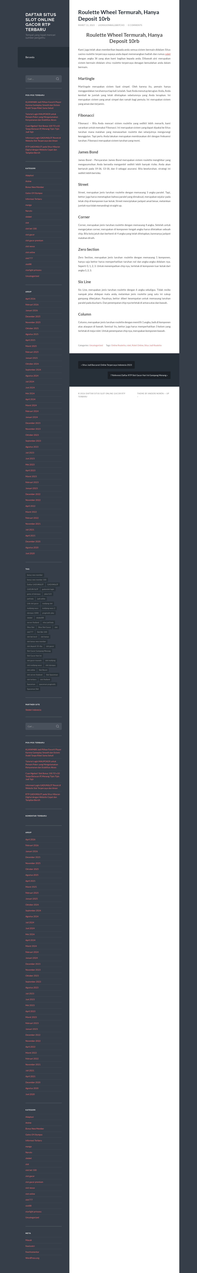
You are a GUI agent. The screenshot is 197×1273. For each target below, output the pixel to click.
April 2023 (30, 470)
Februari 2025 (32, 352)
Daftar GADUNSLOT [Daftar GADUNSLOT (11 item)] (35, 584)
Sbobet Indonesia (33, 710)
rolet (168, 53)
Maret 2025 (31, 346)
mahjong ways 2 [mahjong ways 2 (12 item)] (48, 608)
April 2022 (30, 506)
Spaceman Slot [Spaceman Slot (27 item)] (33, 689)
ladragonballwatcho (111, 25)
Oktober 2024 (32, 363)
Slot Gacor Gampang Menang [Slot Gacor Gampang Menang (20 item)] (39, 651)
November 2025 (33, 322)
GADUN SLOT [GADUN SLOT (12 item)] (32, 589)
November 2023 (33, 429)
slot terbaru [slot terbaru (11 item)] (31, 679)
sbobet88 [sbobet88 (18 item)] (40, 618)
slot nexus (30, 246)
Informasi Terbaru (33, 199)
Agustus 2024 (31, 375)
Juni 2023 (30, 458)
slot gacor (30, 234)
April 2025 (30, 340)
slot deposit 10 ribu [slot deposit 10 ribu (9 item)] (34, 646)
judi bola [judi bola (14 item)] (30, 599)
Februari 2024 (32, 411)
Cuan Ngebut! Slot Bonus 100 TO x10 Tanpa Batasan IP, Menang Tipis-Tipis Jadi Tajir (42, 129)
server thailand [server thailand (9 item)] (33, 622)
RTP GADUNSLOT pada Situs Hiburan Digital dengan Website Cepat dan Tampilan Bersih (42, 149)
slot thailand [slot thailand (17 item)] (45, 679)
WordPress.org (32, 1258)
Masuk (28, 1240)
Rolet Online (138, 345)
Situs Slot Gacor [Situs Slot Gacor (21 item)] (44, 627)
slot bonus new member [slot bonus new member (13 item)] (36, 641)
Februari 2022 (32, 518)
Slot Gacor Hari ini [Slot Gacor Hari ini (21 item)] (34, 656)
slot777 (29, 258)
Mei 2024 (30, 393)
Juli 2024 (29, 381)
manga (28, 205)
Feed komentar (32, 1252)
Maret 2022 (31, 512)
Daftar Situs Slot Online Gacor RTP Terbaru (40, 22)
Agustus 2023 (31, 446)
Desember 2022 (32, 494)
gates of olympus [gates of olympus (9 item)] (34, 594)
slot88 (28, 264)
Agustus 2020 (31, 547)
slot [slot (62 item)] (56, 627)
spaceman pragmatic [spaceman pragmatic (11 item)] (47, 684)
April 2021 (30, 535)
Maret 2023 (31, 476)
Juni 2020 (30, 553)
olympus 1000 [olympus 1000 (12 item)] (33, 613)
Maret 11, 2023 (86, 25)
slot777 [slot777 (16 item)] (30, 632)
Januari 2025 (31, 358)
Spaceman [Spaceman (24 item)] (31, 684)
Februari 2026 (32, 304)
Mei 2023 (30, 464)
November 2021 (33, 523)
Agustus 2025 (31, 334)
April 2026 (30, 298)
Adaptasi (29, 175)
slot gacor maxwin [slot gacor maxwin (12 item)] (34, 660)
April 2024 (30, 399)
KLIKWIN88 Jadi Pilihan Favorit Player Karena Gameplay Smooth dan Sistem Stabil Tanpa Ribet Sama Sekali (43, 105)
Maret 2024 (31, 405)
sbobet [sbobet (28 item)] (29, 618)
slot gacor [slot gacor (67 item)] (50, 646)
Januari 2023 (31, 488)
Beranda (29, 57)
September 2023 (33, 440)
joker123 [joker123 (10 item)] (48, 594)
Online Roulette (118, 345)
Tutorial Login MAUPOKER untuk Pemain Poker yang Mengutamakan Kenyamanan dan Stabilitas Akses (41, 117)
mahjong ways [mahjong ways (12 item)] (32, 608)
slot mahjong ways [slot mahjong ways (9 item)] (34, 665)
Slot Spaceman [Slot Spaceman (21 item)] (52, 675)
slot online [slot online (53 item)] (31, 670)
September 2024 (33, 369)
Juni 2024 (30, 387)
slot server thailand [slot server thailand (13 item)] (34, 675)
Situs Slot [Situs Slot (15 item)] (30, 627)
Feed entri (30, 1246)
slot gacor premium (34, 240)
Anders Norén (156, 393)
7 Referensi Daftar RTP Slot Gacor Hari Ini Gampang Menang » (139, 375)
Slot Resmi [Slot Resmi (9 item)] (43, 670)
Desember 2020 (32, 541)
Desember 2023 (32, 423)
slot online (30, 252)
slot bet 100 (31, 228)
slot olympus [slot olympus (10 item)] (51, 665)
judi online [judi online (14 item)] (41, 599)
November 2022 (33, 500)
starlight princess (33, 270)
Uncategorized (32, 276)
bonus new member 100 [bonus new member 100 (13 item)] (36, 580)
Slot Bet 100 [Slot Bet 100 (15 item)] (42, 632)
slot (27, 222)
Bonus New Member (34, 187)
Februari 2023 (32, 482)
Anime (28, 181)
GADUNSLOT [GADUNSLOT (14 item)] (52, 584)
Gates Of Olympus (33, 193)
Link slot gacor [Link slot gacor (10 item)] (33, 603)
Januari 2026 (31, 310)
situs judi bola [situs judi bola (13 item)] (48, 622)
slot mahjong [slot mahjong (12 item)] (50, 660)
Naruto (28, 211)
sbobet (28, 216)
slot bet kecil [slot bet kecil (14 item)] (32, 637)
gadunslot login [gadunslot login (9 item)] (48, 589)
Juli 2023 (29, 452)
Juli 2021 (29, 529)
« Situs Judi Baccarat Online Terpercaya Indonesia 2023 (106, 365)
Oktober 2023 (32, 435)
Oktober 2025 (32, 328)
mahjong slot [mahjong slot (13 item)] (47, 603)
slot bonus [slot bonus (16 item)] (45, 637)
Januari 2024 (31, 417)
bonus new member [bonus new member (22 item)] (35, 575)
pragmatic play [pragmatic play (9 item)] (48, 613)
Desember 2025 (32, 316)
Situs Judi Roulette (153, 345)
